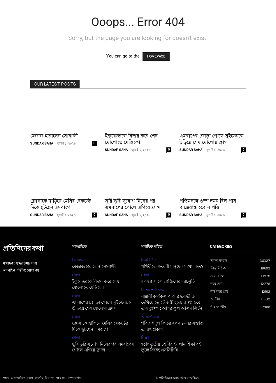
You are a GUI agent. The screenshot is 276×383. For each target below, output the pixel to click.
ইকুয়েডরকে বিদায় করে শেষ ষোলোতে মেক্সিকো (131, 139)
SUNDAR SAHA (41, 143)
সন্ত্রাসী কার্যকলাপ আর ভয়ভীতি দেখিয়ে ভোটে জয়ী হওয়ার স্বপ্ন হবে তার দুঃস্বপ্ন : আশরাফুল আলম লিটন (171, 299)
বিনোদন (77, 260)
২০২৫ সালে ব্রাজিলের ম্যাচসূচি (165, 280)
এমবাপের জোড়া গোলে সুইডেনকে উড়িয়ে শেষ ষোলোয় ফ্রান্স (212, 139)
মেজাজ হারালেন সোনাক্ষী (54, 136)
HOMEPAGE (156, 56)
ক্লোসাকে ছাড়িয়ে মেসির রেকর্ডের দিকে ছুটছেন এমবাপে (61, 204)
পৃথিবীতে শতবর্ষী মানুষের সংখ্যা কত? (169, 266)
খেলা (75, 274)
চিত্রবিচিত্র (147, 260)
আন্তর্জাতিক (149, 312)
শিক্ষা (144, 331)
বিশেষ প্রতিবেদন (152, 287)
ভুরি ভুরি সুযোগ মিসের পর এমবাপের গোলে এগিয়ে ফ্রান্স (133, 204)
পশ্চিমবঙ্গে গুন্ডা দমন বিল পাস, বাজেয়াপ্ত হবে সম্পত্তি (209, 204)
